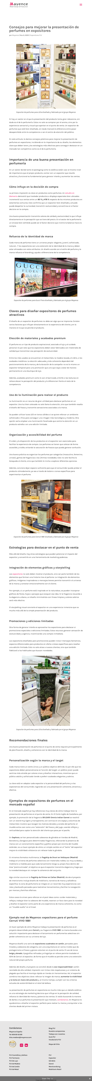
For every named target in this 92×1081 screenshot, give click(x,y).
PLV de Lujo (13, 1061)
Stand (51, 1064)
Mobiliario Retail (55, 1069)
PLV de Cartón (14, 1067)
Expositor (52, 1058)
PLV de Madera (14, 1064)
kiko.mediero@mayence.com (20, 1037)
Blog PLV (52, 1028)
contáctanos (62, 1000)
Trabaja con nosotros (57, 1034)
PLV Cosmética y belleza (18, 1055)
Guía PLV (52, 1037)
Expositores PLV (36, 35)
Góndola (52, 1061)
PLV (50, 1055)
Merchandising (54, 1067)
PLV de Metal (14, 1069)
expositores (18, 574)
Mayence (15, 35)
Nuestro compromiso (57, 1031)
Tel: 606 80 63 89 (15, 1035)
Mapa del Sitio (54, 1044)
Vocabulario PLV (55, 1040)
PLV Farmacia (14, 1058)
